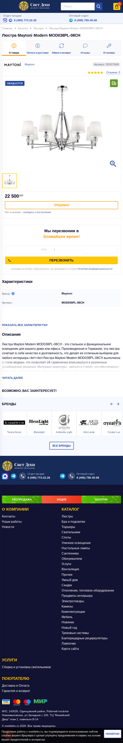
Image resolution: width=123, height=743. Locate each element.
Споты (66, 537)
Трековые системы (75, 632)
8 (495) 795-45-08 (85, 20)
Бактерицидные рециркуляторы (85, 638)
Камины (67, 606)
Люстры (67, 516)
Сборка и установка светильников (26, 667)
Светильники (71, 532)
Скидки (67, 585)
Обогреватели (72, 558)
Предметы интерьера (77, 595)
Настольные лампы (76, 548)
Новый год (69, 627)
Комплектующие (73, 611)
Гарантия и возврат (16, 690)
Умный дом (70, 579)
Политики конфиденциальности (94, 268)
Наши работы (12, 521)
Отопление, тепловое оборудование (88, 590)
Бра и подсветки (73, 521)
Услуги (66, 564)
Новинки (68, 622)
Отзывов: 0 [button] (113, 72)
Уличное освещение (76, 542)
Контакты (8, 516)
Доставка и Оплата (15, 685)
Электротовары (73, 601)
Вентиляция (70, 569)
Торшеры (68, 526)
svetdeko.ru (36, 731)
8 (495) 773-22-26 (25, 20)
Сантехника (70, 553)
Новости (8, 526)
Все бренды (61, 445)
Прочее (67, 574)
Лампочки (69, 643)
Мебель (67, 617)
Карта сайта (70, 648)
